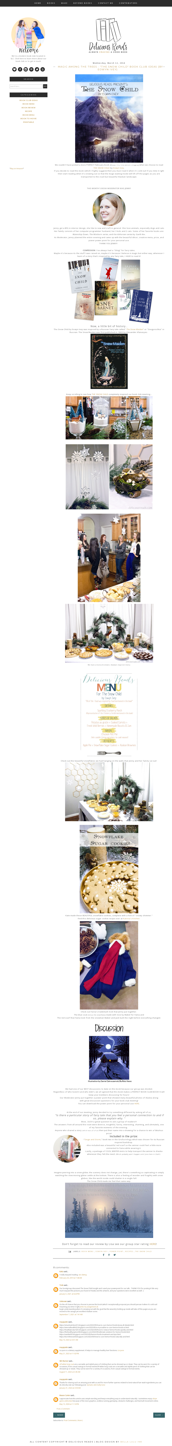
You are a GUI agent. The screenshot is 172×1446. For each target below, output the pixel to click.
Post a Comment (63, 1409)
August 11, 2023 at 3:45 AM (69, 1372)
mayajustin (63, 1322)
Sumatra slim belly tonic (96, 1385)
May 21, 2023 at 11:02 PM (69, 1353)
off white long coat (66, 1364)
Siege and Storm (93, 1139)
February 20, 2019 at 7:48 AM (70, 1278)
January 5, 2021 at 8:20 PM (69, 1294)
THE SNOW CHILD (102, 168)
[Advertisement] (30, 197)
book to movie (28, 119)
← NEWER (59, 1415)
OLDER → (159, 1415)
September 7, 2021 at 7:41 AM (71, 1314)
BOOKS (51, 3)
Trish (61, 1285)
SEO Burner (64, 1361)
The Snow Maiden (134, 329)
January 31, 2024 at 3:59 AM (70, 1388)
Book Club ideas (28, 100)
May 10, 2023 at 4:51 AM (68, 1340)
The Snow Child (143, 1251)
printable (28, 122)
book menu (88, 1251)
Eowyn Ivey (118, 168)
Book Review (29, 108)
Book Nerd (29, 104)
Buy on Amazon (17, 168)
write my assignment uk (89, 1307)
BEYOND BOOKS (82, 3)
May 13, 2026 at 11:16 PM (69, 1404)
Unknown (63, 1301)
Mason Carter (64, 1395)
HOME (38, 3)
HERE (136, 1103)
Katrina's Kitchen (131, 918)
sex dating (83, 1275)
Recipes (129, 1251)
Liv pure (121, 1350)
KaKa (61, 1271)
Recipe (28, 111)
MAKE (64, 3)
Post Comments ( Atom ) (73, 1420)
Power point (117, 1251)
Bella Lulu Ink (131, 1442)
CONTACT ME (105, 3)
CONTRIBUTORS (128, 3)
